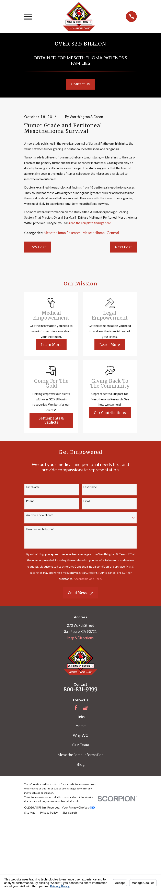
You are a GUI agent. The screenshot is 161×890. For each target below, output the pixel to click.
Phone (30, 569)
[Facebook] (75, 776)
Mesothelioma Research (62, 301)
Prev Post (37, 315)
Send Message (80, 661)
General (113, 301)
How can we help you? (40, 597)
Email (86, 569)
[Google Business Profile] (85, 776)
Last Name (90, 555)
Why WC (80, 804)
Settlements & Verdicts (51, 489)
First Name (33, 555)
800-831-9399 (80, 758)
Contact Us (80, 84)
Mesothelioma (94, 301)
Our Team (80, 813)
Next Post (123, 315)
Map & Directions (80, 706)
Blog (80, 833)
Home (81, 794)
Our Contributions (110, 481)
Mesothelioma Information (80, 823)
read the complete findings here (90, 291)
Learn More (51, 413)
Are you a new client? (39, 583)
